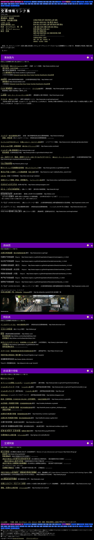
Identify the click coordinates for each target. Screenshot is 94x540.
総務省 (24, 431)
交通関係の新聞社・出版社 (40, 37)
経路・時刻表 (7, 138)
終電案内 (5, 338)
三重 (34, 27)
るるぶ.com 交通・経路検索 (11, 146)
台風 (61, 4)
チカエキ (4, 99)
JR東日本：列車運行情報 (10, 407)
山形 (52, 20)
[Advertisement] (48, 14)
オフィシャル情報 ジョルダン (12, 383)
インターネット (15, 5)
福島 (56, 20)
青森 (39, 20)
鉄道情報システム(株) (27, 342)
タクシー (9, 29)
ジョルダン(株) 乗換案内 (10, 150)
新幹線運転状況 (8, 347)
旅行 (52, 4)
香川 (38, 31)
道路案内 (13, 24)
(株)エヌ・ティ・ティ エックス (62, 157)
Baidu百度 (51, 75)
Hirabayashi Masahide (18, 538)
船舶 (43, 522)
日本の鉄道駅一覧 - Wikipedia (11, 292)
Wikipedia (16, 75)
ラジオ (91, 1)
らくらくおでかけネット (10, 142)
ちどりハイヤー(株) (36, 180)
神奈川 (56, 22)
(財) (9, 479)
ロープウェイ (11, 27)
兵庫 (48, 27)
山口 (48, 29)
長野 (51, 24)
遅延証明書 (6, 410)
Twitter (32, 75)
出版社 (6, 4)
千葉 (48, 22)
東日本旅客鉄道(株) (20, 253)
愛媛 (41, 31)
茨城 (34, 22)
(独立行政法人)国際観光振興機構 (14, 463)
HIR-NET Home (5, 1)
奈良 (51, 27)
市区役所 (22, 4)
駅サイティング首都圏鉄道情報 (12, 168)
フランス (36, 35)
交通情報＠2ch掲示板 (8, 435)
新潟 (34, 24)
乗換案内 (4, 18)
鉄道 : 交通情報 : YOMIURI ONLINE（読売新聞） (19, 399)
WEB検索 (40, 1)
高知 (44, 31)
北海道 (35, 20)
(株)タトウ (12, 99)
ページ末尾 (8, 22)
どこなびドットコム (8, 324)
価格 (50, 1)
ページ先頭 (4, 522)
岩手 (42, 20)
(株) (4, 79)
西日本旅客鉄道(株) (27, 351)
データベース (27, 1)
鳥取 (34, 29)
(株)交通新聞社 (13, 135)
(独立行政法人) (16, 459)
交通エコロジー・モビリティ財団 (30, 142)
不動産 (46, 41)
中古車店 (41, 41)
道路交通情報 (6, 24)
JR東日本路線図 (6, 253)
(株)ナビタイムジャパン (17, 66)
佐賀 (38, 33)
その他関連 (3, 22)
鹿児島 (55, 33)
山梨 (48, 24)
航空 (2, 31)
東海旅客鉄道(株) (16, 351)
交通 (49, 4)
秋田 (49, 20)
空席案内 (5, 344)
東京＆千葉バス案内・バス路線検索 (14, 172)
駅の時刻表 (6, 336)
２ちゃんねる (22, 435)
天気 (58, 4)
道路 (12, 522)
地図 (41, 4)
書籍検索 (34, 1)
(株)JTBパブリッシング (29, 146)
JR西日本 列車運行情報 (9, 418)
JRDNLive (4, 395)
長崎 (41, 33)
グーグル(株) (36, 88)
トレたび (4, 136)
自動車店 (35, 41)
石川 (41, 24)
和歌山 (56, 27)
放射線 (65, 4)
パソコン (7, 5)
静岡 (57, 24)
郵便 (35, 4)
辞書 (44, 1)
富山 (38, 24)
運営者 (12, 1)
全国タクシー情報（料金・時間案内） (15, 180)
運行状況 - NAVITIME (10, 68)
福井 (44, 24)
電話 (32, 4)
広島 (44, 29)
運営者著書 (17, 1)
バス (2, 29)
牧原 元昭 (31, 172)
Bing (25, 75)
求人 (26, 4)
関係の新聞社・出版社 (52, 522)
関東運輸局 (6, 456)
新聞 (2, 4)
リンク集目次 (66, 1)
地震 (70, 4)
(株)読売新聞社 (42, 399)
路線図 (11, 18)
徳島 (34, 31)
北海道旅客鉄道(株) (26, 403)
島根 (38, 29)
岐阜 (54, 24)
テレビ (87, 1)
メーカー (86, 4)
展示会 (13, 4)
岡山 (41, 29)
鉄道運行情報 (12, 20)
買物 (53, 1)
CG (22, 1)
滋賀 (38, 27)
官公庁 (17, 4)
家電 (91, 4)
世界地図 (45, 4)
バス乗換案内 (7, 73)
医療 (29, 4)
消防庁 (28, 431)
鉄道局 (4, 454)
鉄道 (2, 27)
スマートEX (5, 351)
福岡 (34, 33)
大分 (48, 33)
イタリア (42, 35)
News (28, 75)
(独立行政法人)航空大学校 (13, 461)
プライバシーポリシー (32, 538)
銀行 (38, 4)
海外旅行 (45, 39)
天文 (73, 4)
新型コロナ (58, 1)
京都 (41, 27)
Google (21, 75)
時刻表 (3, 20)
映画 (9, 4)
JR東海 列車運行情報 (8, 414)
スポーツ (81, 4)
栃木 (38, 22)
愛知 (61, 24)
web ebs (3, 176)
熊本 (44, 33)
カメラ (3, 5)
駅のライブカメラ (16, 29)
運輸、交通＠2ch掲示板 (9, 488)
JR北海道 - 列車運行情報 (10, 403)
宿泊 (55, 4)
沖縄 (59, 33)
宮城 (46, 20)
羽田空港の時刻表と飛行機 (11, 355)
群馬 (41, 22)
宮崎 (51, 33)
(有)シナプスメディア (32, 168)
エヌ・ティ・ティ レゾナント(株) (18, 95)
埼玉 (44, 22)
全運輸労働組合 (8, 468)
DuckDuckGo (44, 75)
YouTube (37, 75)
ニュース (73, 1)
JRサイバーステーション (10, 342)
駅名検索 (5, 152)
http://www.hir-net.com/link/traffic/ (10, 16)
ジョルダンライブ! (8, 387)
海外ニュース (80, 1)
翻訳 (47, 1)
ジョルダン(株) (28, 383)
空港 (7, 31)
